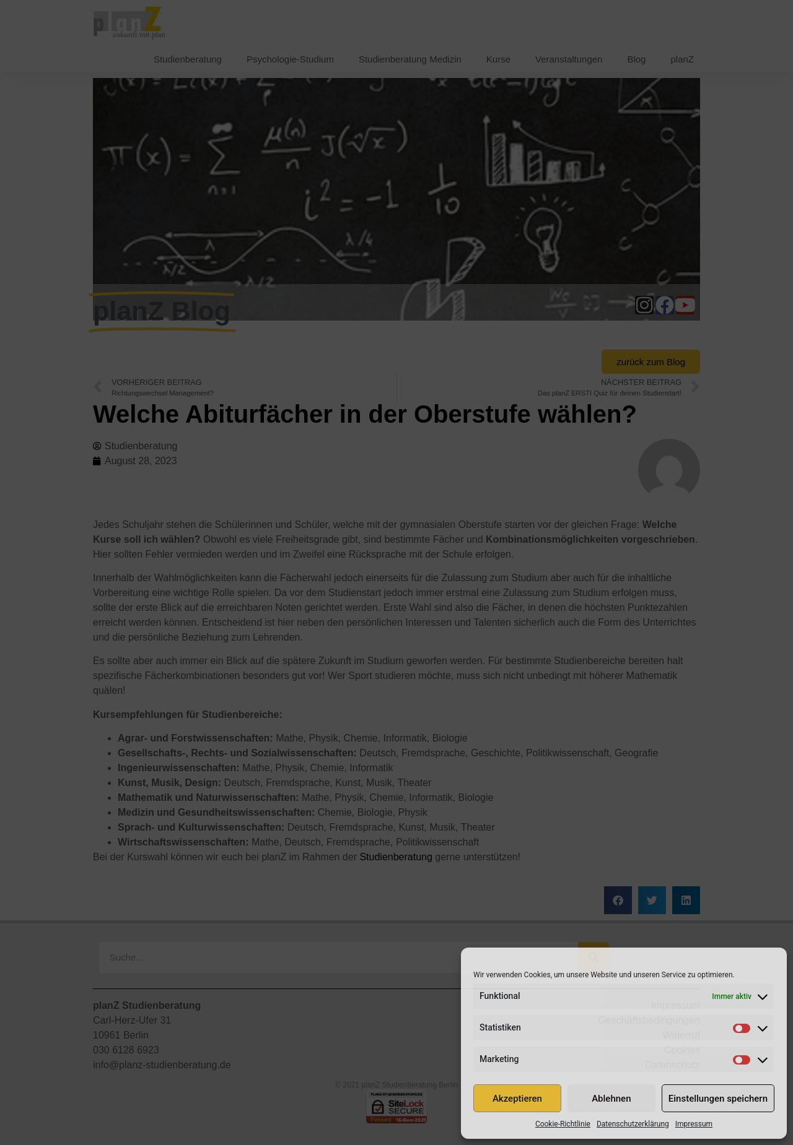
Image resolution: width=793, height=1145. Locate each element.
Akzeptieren (517, 1098)
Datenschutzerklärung (633, 1124)
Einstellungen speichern (718, 1098)
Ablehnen (611, 1098)
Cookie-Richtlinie (562, 1124)
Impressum (693, 1124)
